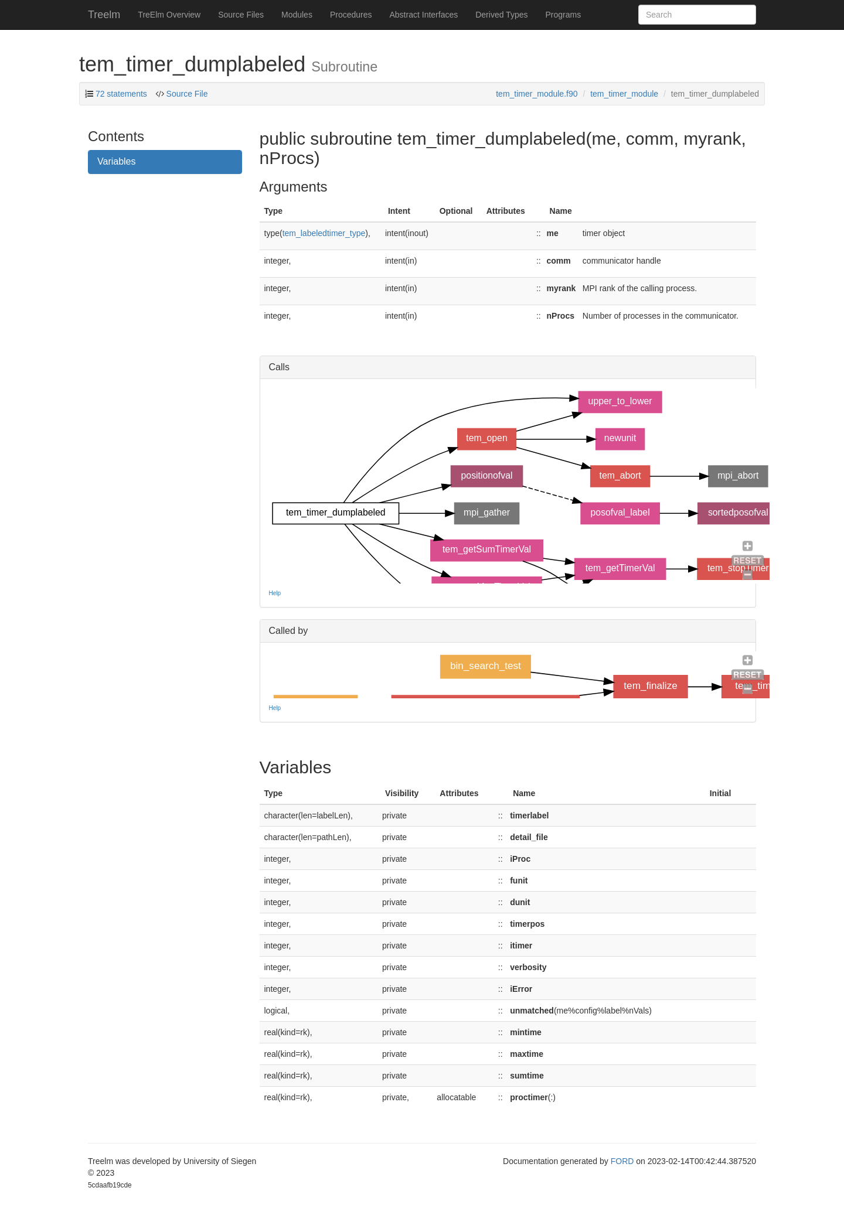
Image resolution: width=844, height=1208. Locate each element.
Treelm (104, 15)
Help (275, 593)
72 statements (121, 93)
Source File (186, 93)
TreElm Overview (169, 14)
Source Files (241, 14)
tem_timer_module (624, 93)
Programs (563, 14)
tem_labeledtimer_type (324, 233)
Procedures (351, 14)
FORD (622, 1161)
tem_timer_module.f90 (536, 93)
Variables (116, 161)
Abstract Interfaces (424, 14)
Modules (296, 14)
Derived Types (501, 14)
